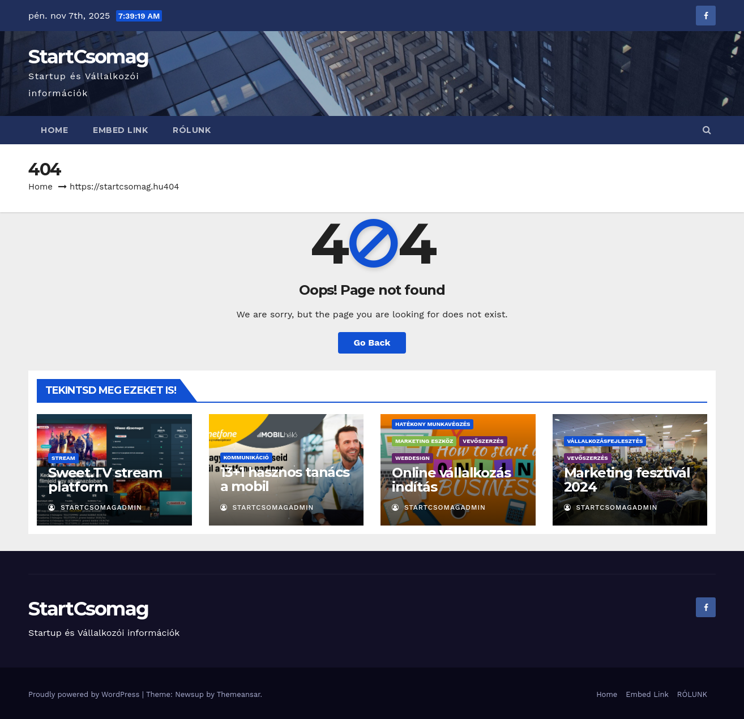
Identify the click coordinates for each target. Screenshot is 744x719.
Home (54, 130)
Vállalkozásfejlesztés (605, 441)
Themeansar (238, 694)
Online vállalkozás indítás (451, 479)
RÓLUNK (192, 130)
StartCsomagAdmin (95, 507)
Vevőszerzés (483, 441)
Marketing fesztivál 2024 (627, 479)
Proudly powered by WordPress (85, 694)
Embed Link (120, 130)
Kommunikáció (246, 457)
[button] (707, 129)
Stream (63, 458)
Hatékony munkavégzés (432, 424)
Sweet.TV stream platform (105, 479)
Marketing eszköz (424, 441)
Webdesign (412, 458)
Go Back (372, 342)
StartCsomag (88, 56)
